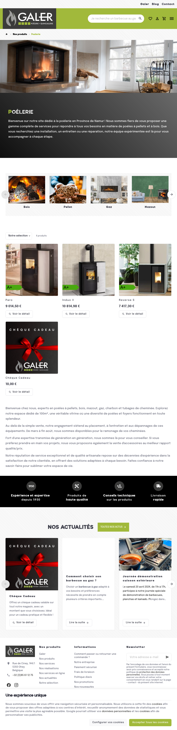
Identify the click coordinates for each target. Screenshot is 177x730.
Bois (27, 207)
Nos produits (20, 34)
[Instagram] (16, 685)
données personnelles (116, 711)
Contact (168, 4)
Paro (9, 300)
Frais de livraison (84, 672)
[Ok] (167, 657)
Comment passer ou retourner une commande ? (95, 656)
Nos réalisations (49, 668)
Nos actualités (71, 527)
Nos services (47, 663)
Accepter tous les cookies (150, 722)
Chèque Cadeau (18, 378)
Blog (155, 4)
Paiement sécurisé (85, 667)
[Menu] (172, 18)
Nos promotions (84, 682)
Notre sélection (48, 683)
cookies (157, 704)
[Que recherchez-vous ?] (116, 18)
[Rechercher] (140, 18)
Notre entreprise (84, 662)
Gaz (109, 207)
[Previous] (5, 194)
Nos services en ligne (52, 673)
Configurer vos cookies (108, 722)
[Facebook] (9, 685)
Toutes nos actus (111, 527)
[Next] (171, 194)
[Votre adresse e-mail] (148, 657)
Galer (144, 4)
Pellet (68, 207)
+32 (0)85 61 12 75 (22, 675)
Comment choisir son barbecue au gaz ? (83, 578)
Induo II (68, 300)
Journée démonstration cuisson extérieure (142, 578)
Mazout (150, 207)
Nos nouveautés (84, 687)
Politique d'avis (83, 677)
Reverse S (127, 300)
